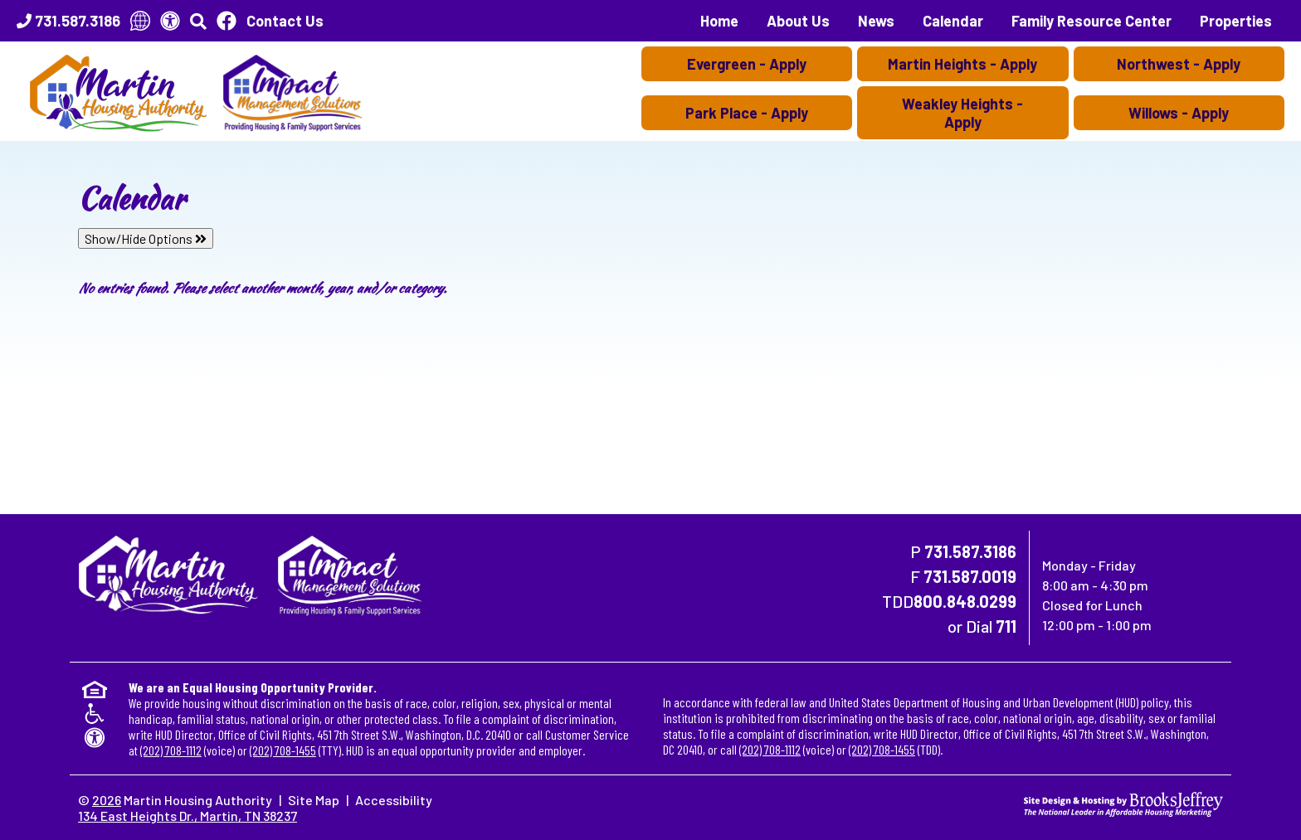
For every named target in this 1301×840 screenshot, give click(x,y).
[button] (198, 20)
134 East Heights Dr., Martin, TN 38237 (187, 815)
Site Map (313, 800)
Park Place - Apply (746, 113)
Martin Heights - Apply (962, 64)
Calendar (953, 21)
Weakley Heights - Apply (962, 113)
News (876, 21)
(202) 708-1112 (171, 750)
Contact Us (285, 21)
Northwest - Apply (1178, 64)
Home (719, 21)
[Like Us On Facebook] (226, 21)
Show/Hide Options (146, 238)
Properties (1236, 21)
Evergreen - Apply (746, 64)
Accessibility (393, 800)
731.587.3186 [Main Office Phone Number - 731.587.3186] (970, 551)
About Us (798, 21)
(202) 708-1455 (283, 750)
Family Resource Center (1091, 21)
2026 (106, 800)
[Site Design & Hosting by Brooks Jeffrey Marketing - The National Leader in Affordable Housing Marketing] (1123, 802)
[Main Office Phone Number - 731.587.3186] (68, 21)
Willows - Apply (1178, 113)
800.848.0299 (965, 601)
